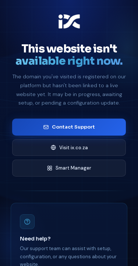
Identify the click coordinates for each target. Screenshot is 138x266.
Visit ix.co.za (69, 147)
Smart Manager (69, 168)
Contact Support (69, 127)
